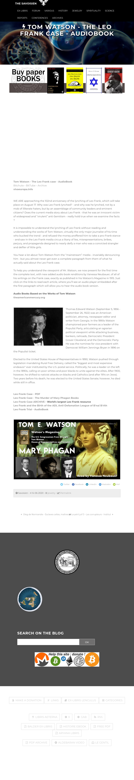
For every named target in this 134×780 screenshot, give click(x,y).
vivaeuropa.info (23, 189)
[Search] (47, 642)
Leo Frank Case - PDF (26, 394)
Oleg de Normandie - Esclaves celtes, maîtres (44, 514)
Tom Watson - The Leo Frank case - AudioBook (42, 181)
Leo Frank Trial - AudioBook (30, 409)
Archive (42, 185)
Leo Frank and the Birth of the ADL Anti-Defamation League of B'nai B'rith (60, 405)
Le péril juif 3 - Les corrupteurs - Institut (92, 514)
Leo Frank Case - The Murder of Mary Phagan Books (46, 397)
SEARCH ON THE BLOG (40, 633)
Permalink (65, 493)
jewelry (50, 493)
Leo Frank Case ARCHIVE (29, 401)
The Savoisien (26, 6)
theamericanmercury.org (29, 297)
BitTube (30, 185)
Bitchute (18, 185)
